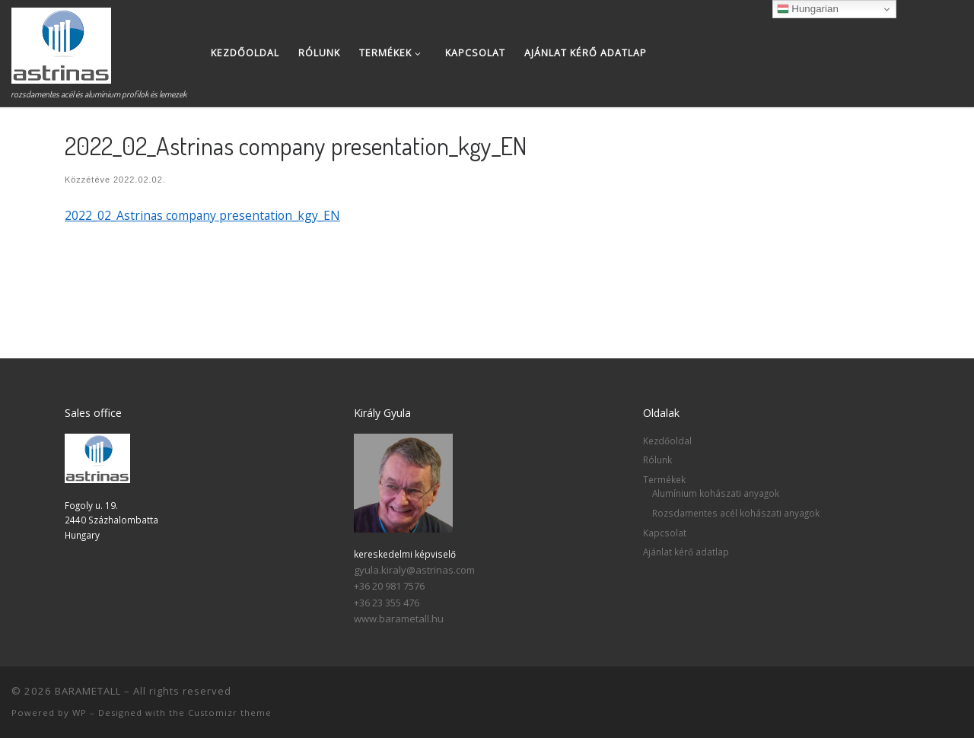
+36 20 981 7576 (389, 586)
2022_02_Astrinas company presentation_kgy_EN (202, 215)
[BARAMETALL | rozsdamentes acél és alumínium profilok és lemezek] (61, 41)
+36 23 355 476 (386, 602)
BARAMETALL (88, 691)
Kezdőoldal (667, 440)
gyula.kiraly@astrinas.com (414, 570)
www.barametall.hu (399, 618)
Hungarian (808, 9)
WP (79, 712)
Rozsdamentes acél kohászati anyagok (736, 513)
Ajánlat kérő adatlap (686, 552)
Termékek (664, 479)
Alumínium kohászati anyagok (715, 493)
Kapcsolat (664, 532)
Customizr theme (230, 712)
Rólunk (657, 459)
